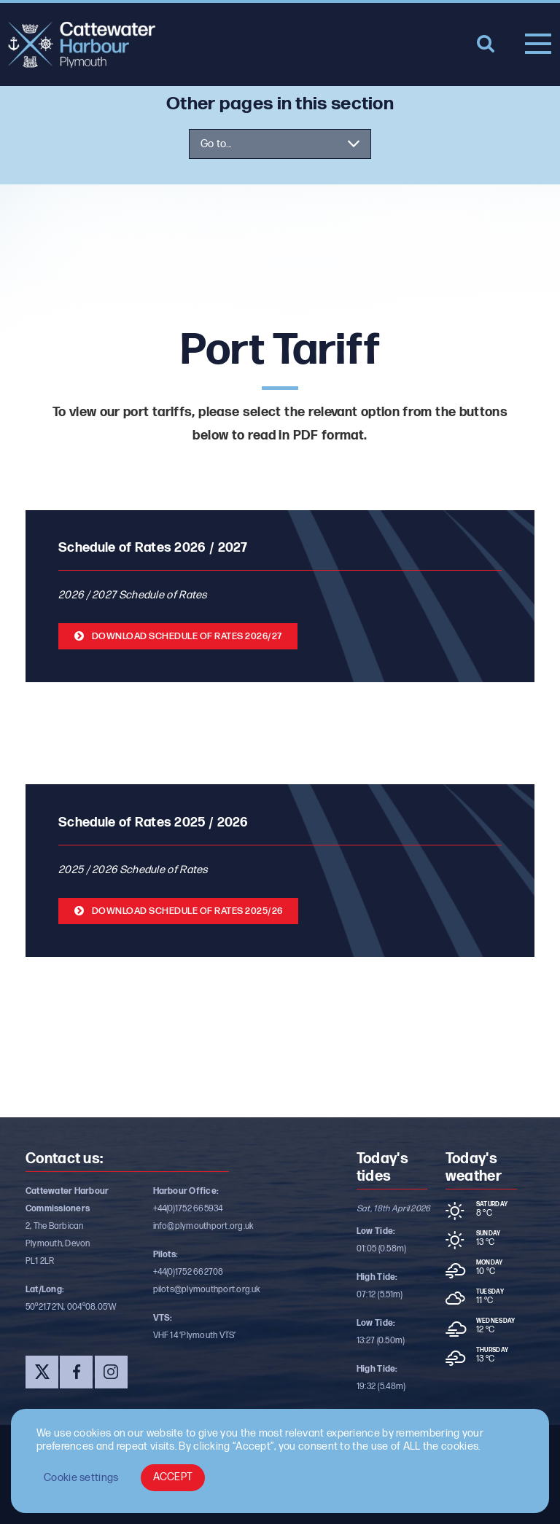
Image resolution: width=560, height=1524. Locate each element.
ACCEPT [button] (173, 1477)
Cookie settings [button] (81, 1478)
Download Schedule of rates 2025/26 (187, 911)
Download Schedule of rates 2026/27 (187, 636)
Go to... (216, 144)
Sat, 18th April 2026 (394, 1208)
